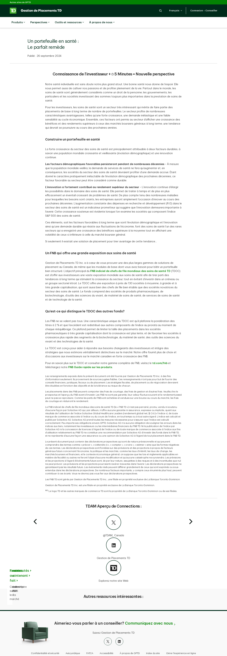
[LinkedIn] (119, 632)
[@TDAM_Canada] (113, 517)
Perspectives (39, 22)
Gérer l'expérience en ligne (181, 644)
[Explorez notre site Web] (113, 562)
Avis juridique (73, 644)
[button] (160, 10)
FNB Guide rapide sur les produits (90, 358)
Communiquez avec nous (149, 614)
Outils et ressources (69, 22)
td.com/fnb (159, 354)
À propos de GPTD (130, 644)
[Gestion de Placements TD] (113, 540)
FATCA (89, 644)
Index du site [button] (153, 644)
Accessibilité (106, 644)
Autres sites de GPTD (20, 2)
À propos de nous (102, 22)
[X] (108, 632)
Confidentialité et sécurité (45, 644)
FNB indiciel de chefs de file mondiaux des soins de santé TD (130, 262)
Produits (18, 22)
